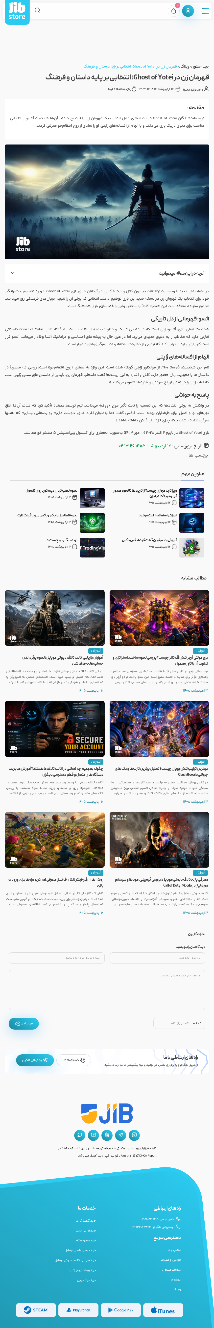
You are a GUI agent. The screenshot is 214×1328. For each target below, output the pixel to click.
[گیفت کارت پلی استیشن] (78, 1310)
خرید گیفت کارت (86, 1220)
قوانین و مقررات (171, 1259)
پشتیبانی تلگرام (35, 1060)
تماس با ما (174, 1250)
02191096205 (74, 1060)
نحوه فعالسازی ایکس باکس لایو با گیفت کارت (47, 515)
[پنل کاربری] (188, 11)
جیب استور (201, 67)
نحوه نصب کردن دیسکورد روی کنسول (51, 491)
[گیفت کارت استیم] (36, 1310)
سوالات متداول (171, 1269)
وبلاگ (185, 67)
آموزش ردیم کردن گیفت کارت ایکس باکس (149, 540)
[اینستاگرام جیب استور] (134, 1135)
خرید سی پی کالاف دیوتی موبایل (75, 1260)
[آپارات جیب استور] (107, 1135)
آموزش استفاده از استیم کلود (158, 515)
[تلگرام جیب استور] (120, 1135)
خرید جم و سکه (86, 1240)
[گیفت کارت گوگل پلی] (121, 1310)
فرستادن (24, 1024)
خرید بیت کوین (86, 1280)
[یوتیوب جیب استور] (93, 1135)
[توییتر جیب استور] (79, 1135)
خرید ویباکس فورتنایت (82, 1270)
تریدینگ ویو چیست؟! (62, 540)
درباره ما (175, 1279)
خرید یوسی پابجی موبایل (80, 1250)
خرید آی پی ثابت (86, 1230)
